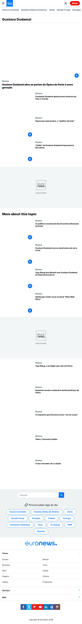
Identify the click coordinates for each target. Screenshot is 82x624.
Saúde (45, 570)
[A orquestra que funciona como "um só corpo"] (57, 423)
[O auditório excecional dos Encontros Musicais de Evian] (57, 232)
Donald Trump (63, 10)
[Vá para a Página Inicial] (9, 3)
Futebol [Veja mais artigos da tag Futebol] (51, 518)
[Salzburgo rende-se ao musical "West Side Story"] (57, 305)
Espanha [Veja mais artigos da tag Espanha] (41, 531)
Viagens (5, 576)
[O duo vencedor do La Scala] (57, 471)
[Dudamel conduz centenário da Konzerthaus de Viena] (57, 398)
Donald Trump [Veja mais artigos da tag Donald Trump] (17, 518)
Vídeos (5, 582)
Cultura (46, 576)
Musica (5, 81)
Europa (5, 559)
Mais (4, 597)
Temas (5, 553)
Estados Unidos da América (34, 10)
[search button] (61, 495)
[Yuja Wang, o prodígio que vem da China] (57, 374)
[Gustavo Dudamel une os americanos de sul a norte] (57, 256)
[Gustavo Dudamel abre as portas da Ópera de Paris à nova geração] (41, 86)
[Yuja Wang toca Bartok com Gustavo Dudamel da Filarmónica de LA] (57, 280)
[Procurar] (41, 495)
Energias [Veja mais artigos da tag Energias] (36, 518)
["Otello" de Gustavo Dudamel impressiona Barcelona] (57, 153)
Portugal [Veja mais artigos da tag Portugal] (67, 518)
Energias (76, 10)
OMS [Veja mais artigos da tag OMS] (70, 525)
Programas (47, 582)
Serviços (6, 590)
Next (4, 570)
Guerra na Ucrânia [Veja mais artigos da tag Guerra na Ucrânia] (18, 512)
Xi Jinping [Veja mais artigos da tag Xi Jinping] (55, 525)
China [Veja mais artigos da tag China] (70, 512)
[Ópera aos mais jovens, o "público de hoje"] (57, 129)
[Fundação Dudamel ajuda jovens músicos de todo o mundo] (57, 104)
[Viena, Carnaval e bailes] (57, 447)
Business (6, 565)
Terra (45, 565)
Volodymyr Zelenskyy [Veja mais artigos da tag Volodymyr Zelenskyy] (20, 525)
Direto (75, 3)
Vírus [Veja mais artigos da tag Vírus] (40, 525)
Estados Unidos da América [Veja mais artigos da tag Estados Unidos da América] (46, 512)
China (52, 10)
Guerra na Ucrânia (10, 10)
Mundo (46, 559)
